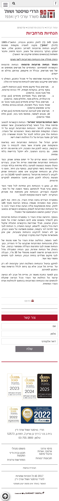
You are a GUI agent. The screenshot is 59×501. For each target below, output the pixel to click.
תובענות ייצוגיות (44, 458)
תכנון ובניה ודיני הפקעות (17, 454)
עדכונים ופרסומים (36, 27)
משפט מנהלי (18, 448)
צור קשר (30, 317)
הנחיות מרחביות (42, 33)
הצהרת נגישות (29, 468)
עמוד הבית (52, 27)
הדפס (28, 301)
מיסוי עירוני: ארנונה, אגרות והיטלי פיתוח (45, 451)
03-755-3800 (26, 437)
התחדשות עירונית (16, 459)
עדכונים (21, 27)
